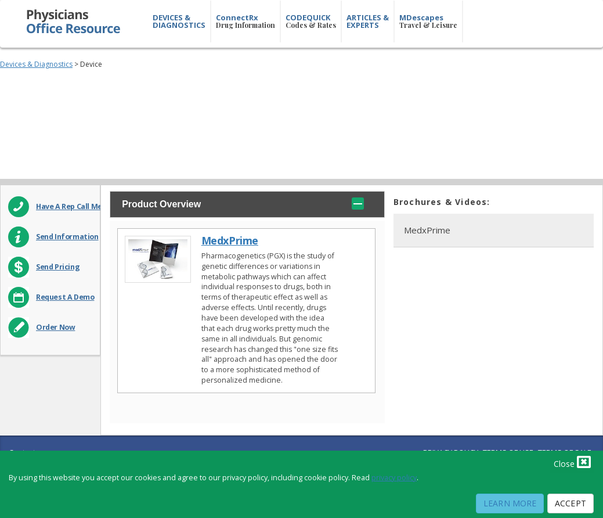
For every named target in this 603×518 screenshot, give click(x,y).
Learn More (509, 503)
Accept (570, 503)
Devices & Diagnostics (36, 64)
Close (572, 461)
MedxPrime (229, 241)
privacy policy (394, 478)
